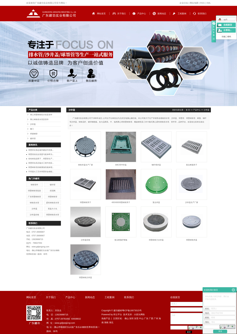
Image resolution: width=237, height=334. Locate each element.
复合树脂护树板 (120, 240)
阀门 (32, 129)
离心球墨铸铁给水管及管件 (41, 115)
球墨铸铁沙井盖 (85, 277)
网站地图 (194, 3)
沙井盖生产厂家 (191, 202)
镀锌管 (33, 138)
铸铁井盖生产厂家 (85, 165)
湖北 (111, 322)
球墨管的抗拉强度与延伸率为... (41, 154)
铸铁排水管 (34, 203)
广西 (151, 318)
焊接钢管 (34, 134)
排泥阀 (52, 191)
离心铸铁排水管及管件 (39, 119)
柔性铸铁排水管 (52, 203)
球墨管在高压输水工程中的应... (41, 163)
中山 (141, 318)
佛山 (126, 318)
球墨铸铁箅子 (85, 202)
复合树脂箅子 (191, 165)
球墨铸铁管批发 (34, 191)
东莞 (136, 318)
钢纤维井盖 (156, 165)
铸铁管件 (34, 185)
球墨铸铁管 (52, 197)
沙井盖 (33, 124)
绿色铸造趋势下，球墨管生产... (41, 159)
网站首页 (101, 13)
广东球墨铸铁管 (34, 197)
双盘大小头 (52, 209)
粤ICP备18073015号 (132, 310)
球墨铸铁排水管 (52, 215)
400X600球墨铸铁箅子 (121, 202)
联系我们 (202, 13)
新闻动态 (161, 13)
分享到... (227, 30)
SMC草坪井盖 (121, 165)
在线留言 (227, 25)
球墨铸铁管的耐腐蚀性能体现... (41, 167)
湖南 (106, 322)
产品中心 (141, 13)
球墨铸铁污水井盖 (156, 240)
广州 (156, 318)
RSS (202, 3)
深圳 (131, 318)
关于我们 (121, 13)
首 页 (188, 110)
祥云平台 (117, 314)
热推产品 (106, 318)
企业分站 (183, 3)
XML (208, 3)
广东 (146, 318)
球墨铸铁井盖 (191, 240)
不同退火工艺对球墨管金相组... (41, 172)
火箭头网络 (139, 314)
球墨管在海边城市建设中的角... (41, 150)
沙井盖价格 (34, 215)
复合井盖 (156, 202)
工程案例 (182, 13)
